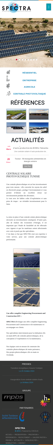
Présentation (20, 434)
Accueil (9, 434)
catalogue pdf (31, 440)
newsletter (11, 443)
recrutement (24, 437)
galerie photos (39, 437)
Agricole (29, 87)
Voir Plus (27, 166)
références (11, 437)
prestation (33, 434)
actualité (18, 440)
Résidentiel (29, 73)
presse (9, 440)
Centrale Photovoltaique (29, 94)
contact (22, 443)
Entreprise (29, 80)
